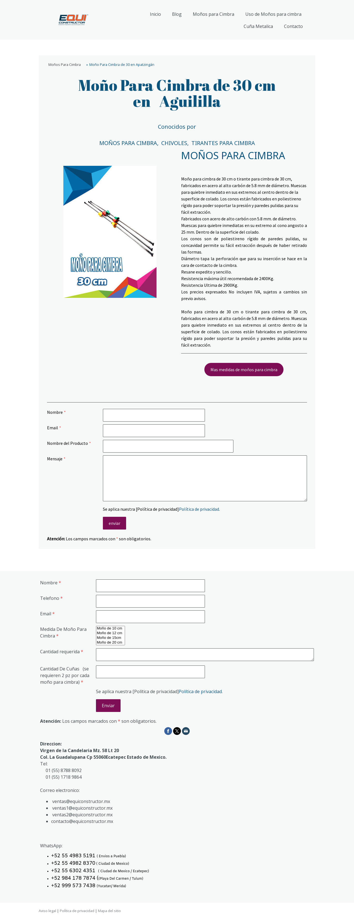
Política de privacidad (199, 509)
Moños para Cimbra (213, 14)
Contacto (293, 26)
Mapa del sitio (109, 910)
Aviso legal (47, 910)
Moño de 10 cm (110, 628)
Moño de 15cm (110, 638)
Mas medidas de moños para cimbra (243, 369)
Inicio (155, 14)
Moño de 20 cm (110, 642)
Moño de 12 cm (110, 633)
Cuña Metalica (258, 26)
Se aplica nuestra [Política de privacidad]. (161, 509)
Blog (177, 14)
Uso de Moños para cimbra (273, 14)
